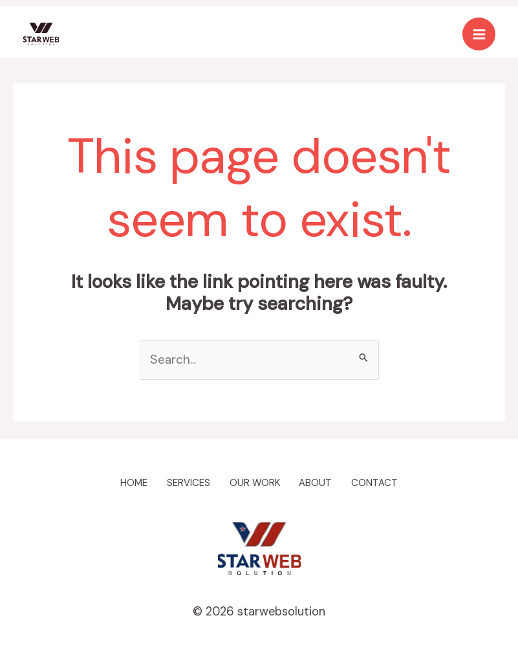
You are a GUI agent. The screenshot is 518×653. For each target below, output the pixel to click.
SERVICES (184, 482)
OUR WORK (256, 482)
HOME (123, 482)
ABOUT (322, 482)
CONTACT (386, 482)
